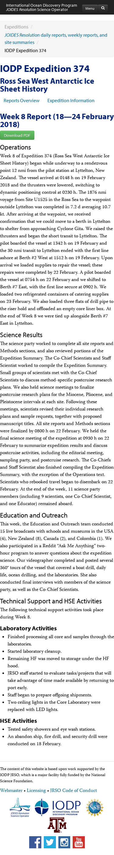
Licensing (36, 791)
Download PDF (17, 135)
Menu (90, 8)
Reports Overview (22, 100)
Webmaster (11, 791)
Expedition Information (71, 100)
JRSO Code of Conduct (73, 791)
